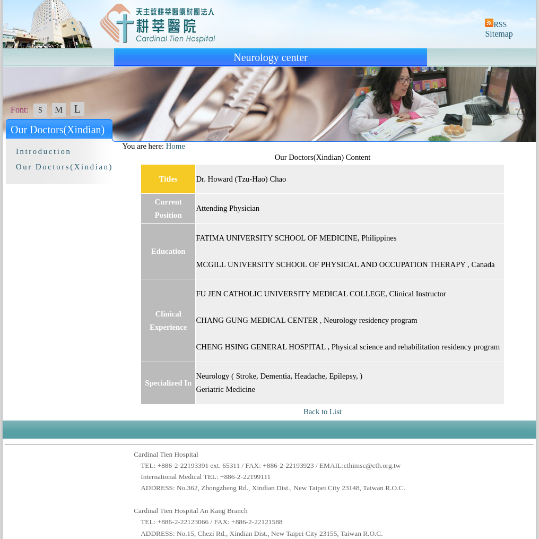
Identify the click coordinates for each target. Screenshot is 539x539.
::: (117, 146)
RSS (500, 25)
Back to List (322, 411)
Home (175, 146)
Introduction (43, 151)
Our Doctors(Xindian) (64, 166)
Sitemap (498, 33)
